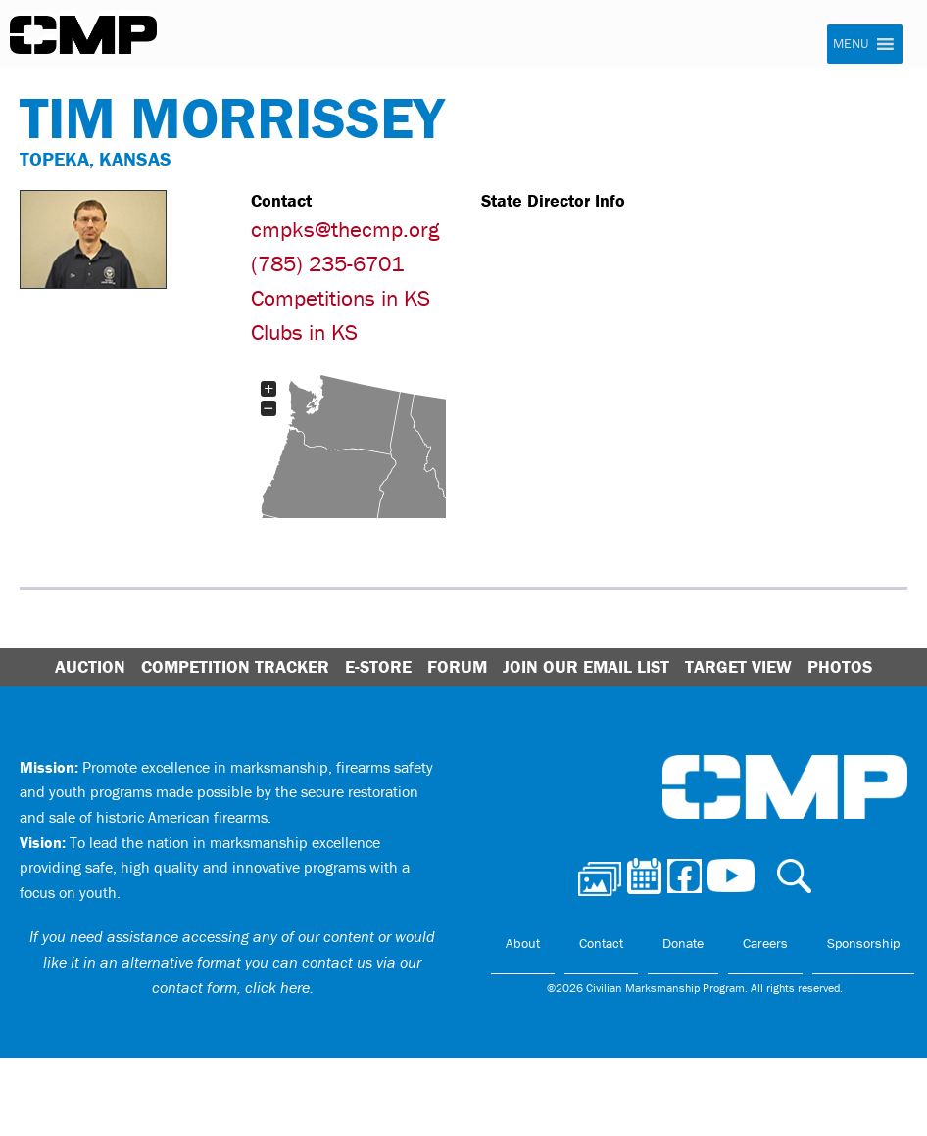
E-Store (378, 666)
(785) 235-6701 (327, 263)
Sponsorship (863, 943)
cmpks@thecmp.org (345, 229)
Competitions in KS (340, 297)
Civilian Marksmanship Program (83, 35)
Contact (601, 943)
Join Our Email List (586, 666)
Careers (765, 943)
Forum (457, 666)
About (523, 943)
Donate (683, 943)
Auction (90, 666)
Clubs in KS (304, 332)
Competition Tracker (235, 666)
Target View (738, 666)
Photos (839, 666)
